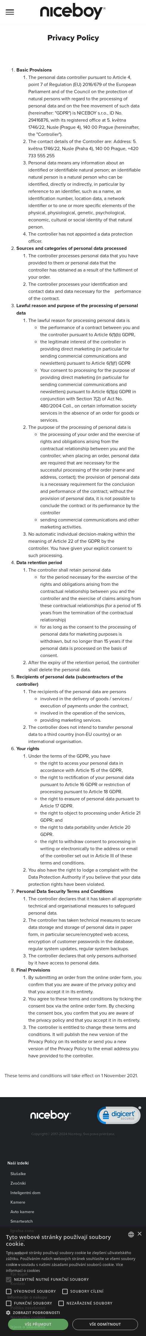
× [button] (139, 1234)
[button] (73, 1312)
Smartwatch (21, 1221)
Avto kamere (22, 1212)
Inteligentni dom (25, 1193)
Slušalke (18, 1174)
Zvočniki (18, 1183)
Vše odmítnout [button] (105, 1324)
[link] (119, 1116)
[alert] (73, 1281)
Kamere (17, 1202)
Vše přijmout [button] (38, 1324)
